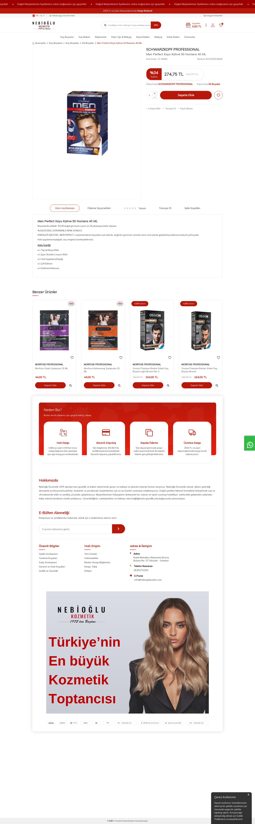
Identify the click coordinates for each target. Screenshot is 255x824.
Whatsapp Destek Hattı (62, 15)
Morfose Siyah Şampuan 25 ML (51, 368)
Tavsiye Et (169, 108)
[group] (87, 123)
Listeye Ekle (153, 108)
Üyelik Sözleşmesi (48, 553)
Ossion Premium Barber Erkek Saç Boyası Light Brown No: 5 (150, 370)
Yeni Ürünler (90, 553)
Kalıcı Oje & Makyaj (121, 37)
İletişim (88, 570)
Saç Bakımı (84, 37)
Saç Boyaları (72, 43)
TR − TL (38, 15)
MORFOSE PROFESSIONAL (49, 364)
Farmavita (189, 37)
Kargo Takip (90, 566)
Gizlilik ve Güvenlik (48, 570)
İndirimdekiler (91, 558)
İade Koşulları (192, 208)
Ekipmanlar (101, 37)
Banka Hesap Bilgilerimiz (97, 562)
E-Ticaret (117, 821)
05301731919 (141, 570)
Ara (156, 25)
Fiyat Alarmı (185, 108)
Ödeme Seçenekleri (99, 208)
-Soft (110, 821)
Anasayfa (39, 43)
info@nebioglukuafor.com (148, 579)
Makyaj (158, 37)
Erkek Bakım (173, 37)
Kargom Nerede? (213, 15)
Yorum (135, 208)
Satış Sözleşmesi (48, 562)
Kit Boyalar (88, 43)
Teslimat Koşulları (48, 558)
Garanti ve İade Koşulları (52, 566)
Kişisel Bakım (143, 37)
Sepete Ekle (186, 95)
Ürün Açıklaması (64, 208)
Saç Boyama (67, 37)
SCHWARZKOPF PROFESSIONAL (173, 49)
